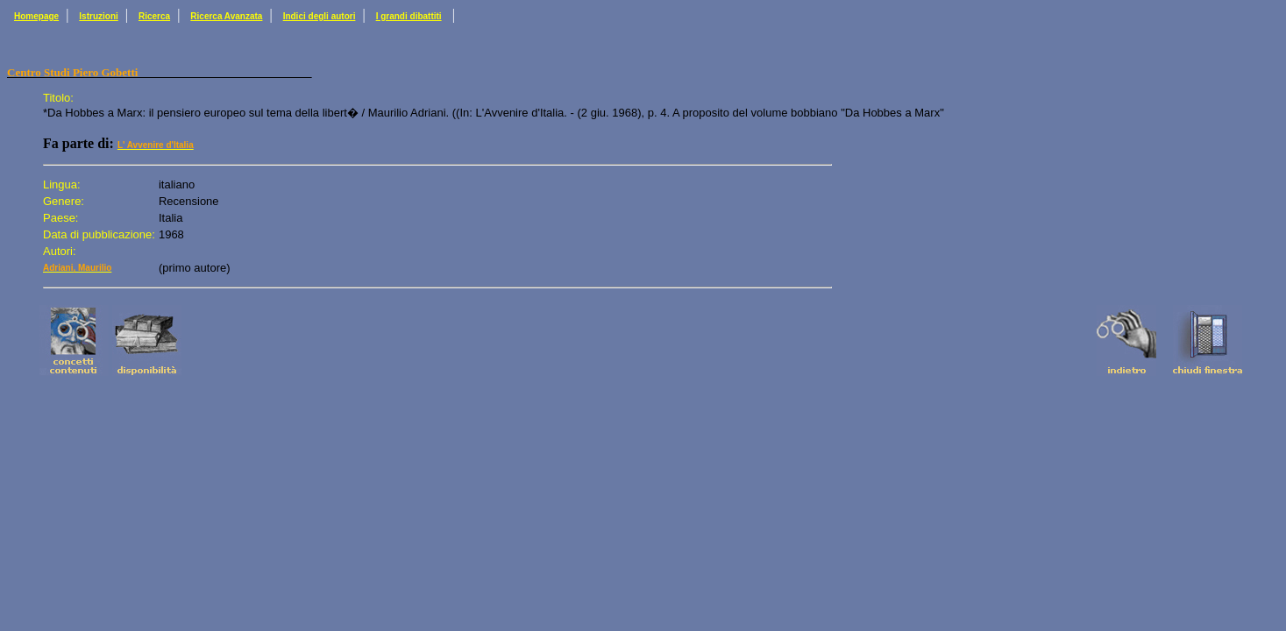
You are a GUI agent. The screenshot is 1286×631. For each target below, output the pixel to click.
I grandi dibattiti (409, 16)
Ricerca (154, 16)
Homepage (36, 16)
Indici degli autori (319, 16)
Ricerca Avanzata (226, 16)
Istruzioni (98, 16)
